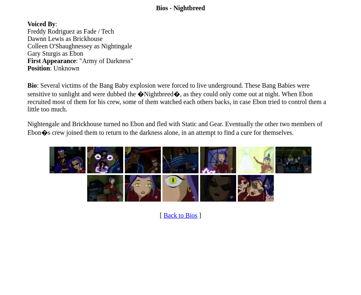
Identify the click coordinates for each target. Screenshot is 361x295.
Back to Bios (181, 215)
